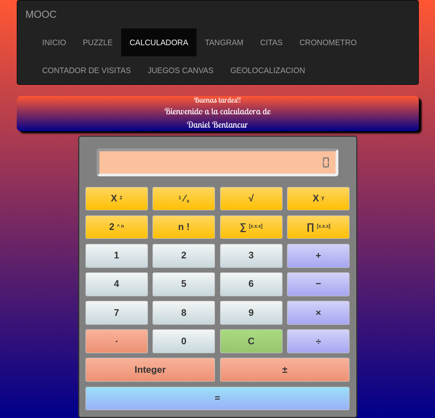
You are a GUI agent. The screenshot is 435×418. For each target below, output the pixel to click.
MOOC (41, 14)
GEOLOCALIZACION (267, 70)
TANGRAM (224, 42)
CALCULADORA (159, 42)
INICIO (54, 42)
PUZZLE (98, 42)
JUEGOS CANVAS (180, 70)
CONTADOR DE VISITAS (86, 70)
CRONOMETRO (328, 42)
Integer (150, 369)
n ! (184, 227)
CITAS (271, 42)
